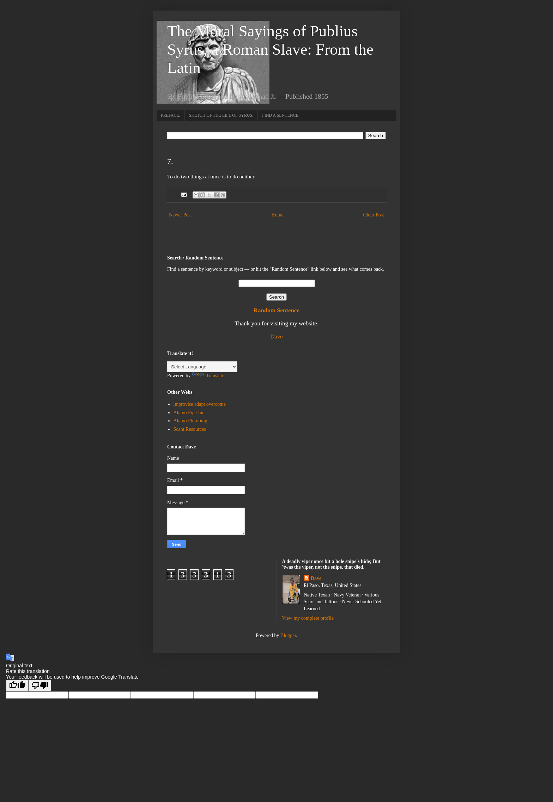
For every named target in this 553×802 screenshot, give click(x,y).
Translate (208, 375)
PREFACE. (170, 115)
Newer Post (180, 215)
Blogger (288, 635)
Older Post (373, 215)
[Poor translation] (40, 685)
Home (278, 215)
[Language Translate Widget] (202, 366)
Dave (276, 336)
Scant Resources (190, 429)
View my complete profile (308, 618)
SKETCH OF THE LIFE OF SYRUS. (221, 115)
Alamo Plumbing (190, 420)
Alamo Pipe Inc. (190, 412)
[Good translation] (17, 685)
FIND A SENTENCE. (280, 115)
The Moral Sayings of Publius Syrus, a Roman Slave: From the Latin (270, 49)
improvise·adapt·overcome (200, 404)
